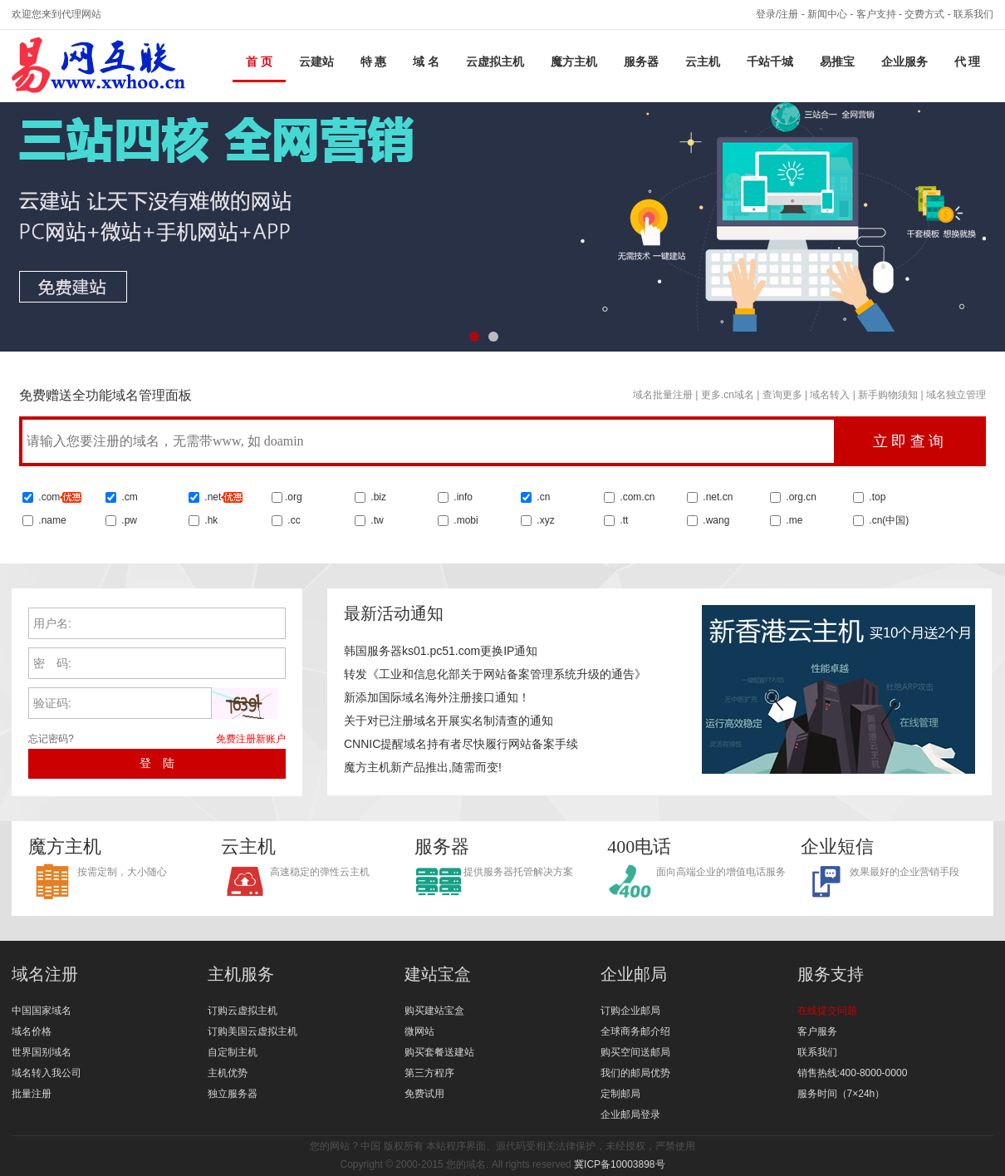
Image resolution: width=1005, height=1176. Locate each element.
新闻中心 (827, 14)
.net (212, 497)
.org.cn (799, 497)
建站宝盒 (437, 974)
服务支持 (830, 974)
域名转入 (830, 395)
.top (875, 497)
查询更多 (782, 395)
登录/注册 (777, 14)
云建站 (316, 62)
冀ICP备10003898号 (619, 1164)
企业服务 (904, 62)
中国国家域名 (41, 1010)
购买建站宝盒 (434, 1010)
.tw (376, 520)
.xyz (544, 520)
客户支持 (876, 14)
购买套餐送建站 (439, 1052)
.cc (293, 520)
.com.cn (635, 497)
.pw (129, 520)
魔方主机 (574, 62)
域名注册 (45, 974)
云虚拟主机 (495, 62)
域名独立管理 (956, 395)
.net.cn (716, 497)
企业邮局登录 (630, 1114)
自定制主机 (232, 1052)
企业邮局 (634, 974)
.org (293, 497)
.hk (211, 520)
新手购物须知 (888, 395)
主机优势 (228, 1073)
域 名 (426, 62)
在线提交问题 (827, 1010)
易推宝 (837, 62)
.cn (542, 497)
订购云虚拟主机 (242, 1010)
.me (792, 520)
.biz (378, 497)
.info (463, 497)
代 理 (967, 62)
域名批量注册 (663, 395)
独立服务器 (232, 1094)
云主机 (702, 62)
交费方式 (924, 14)
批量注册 (31, 1094)
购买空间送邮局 (635, 1052)
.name (51, 520)
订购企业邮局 (630, 1010)
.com (58, 497)
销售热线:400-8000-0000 (852, 1073)
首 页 (259, 62)
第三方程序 (429, 1073)
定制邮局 (620, 1094)
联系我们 (973, 14)
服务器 (641, 62)
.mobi (465, 520)
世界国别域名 (41, 1052)
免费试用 (424, 1094)
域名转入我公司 (46, 1073)
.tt (622, 520)
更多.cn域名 (727, 395)
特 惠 (373, 62)
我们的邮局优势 (635, 1073)
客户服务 (817, 1031)
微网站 (419, 1031)
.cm (128, 497)
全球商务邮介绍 (635, 1031)
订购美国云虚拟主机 (252, 1031)
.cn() (889, 520)
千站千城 (770, 62)
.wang (714, 520)
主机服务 (241, 974)
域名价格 (31, 1031)
